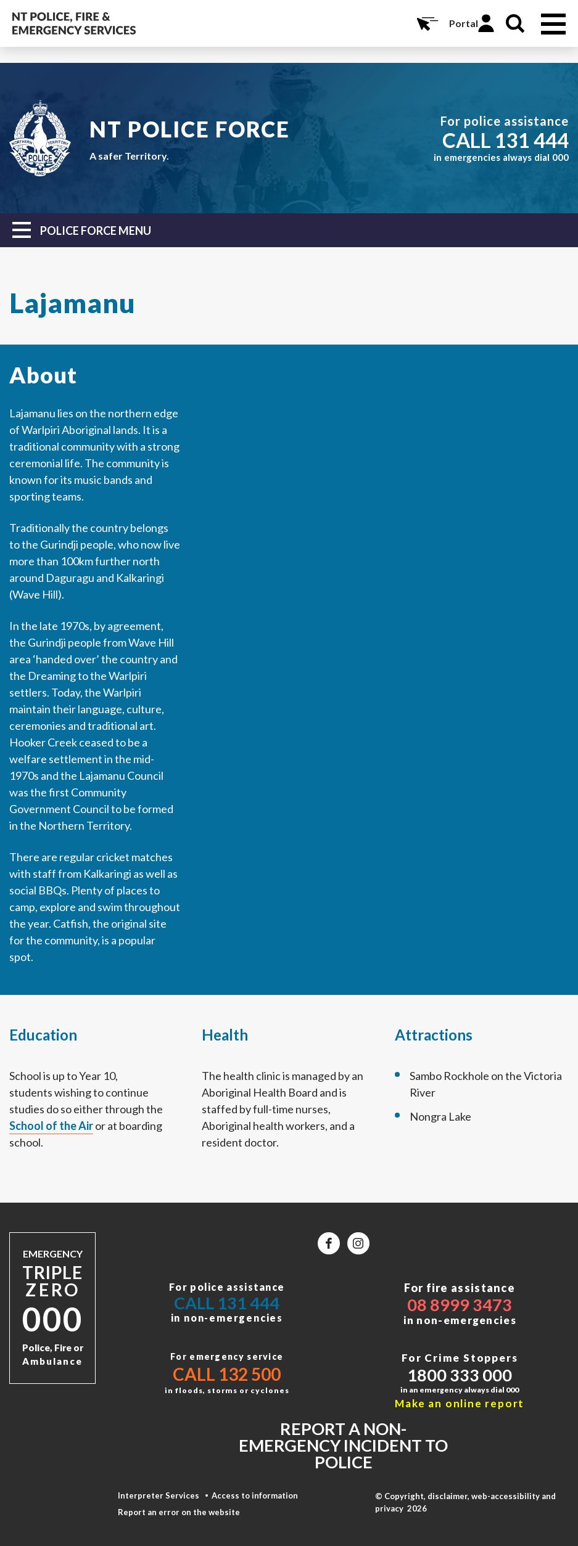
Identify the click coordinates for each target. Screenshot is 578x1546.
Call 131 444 (226, 1303)
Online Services (426, 23)
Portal (463, 23)
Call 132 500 (227, 1374)
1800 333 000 (459, 1375)
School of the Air (51, 1125)
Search (515, 23)
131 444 (532, 140)
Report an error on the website (179, 1512)
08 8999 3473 (459, 1304)
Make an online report (459, 1403)
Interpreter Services (158, 1495)
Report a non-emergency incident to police (343, 1445)
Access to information (255, 1495)
